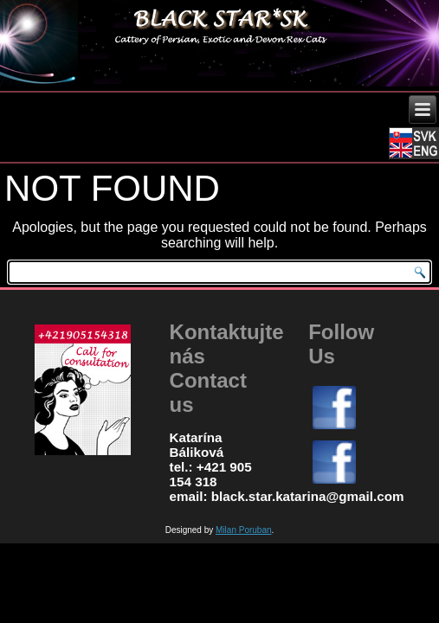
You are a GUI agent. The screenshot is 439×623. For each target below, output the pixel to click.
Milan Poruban (243, 530)
